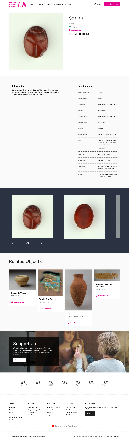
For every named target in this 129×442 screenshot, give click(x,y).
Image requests (52, 415)
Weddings (69, 415)
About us (12, 407)
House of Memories (53, 410)
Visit (32, 4)
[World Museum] (37, 383)
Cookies (100, 437)
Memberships (32, 407)
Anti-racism (50, 412)
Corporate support (34, 410)
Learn (64, 4)
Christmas (69, 410)
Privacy (75, 437)
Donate (30, 415)
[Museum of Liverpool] (23, 383)
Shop (69, 4)
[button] (34, 217)
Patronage (31, 412)
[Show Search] (98, 4)
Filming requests (71, 412)
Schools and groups (53, 407)
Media (11, 412)
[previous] (14, 243)
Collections (57, 4)
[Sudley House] (91, 383)
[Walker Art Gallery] (78, 383)
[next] (39, 243)
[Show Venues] (36, 4)
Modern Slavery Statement (88, 437)
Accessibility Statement (112, 437)
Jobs (10, 410)
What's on (41, 4)
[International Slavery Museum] (50, 383)
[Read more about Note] (108, 144)
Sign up (89, 414)
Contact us (12, 415)
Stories (48, 4)
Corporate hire (70, 407)
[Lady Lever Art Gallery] (105, 383)
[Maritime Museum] (64, 383)
